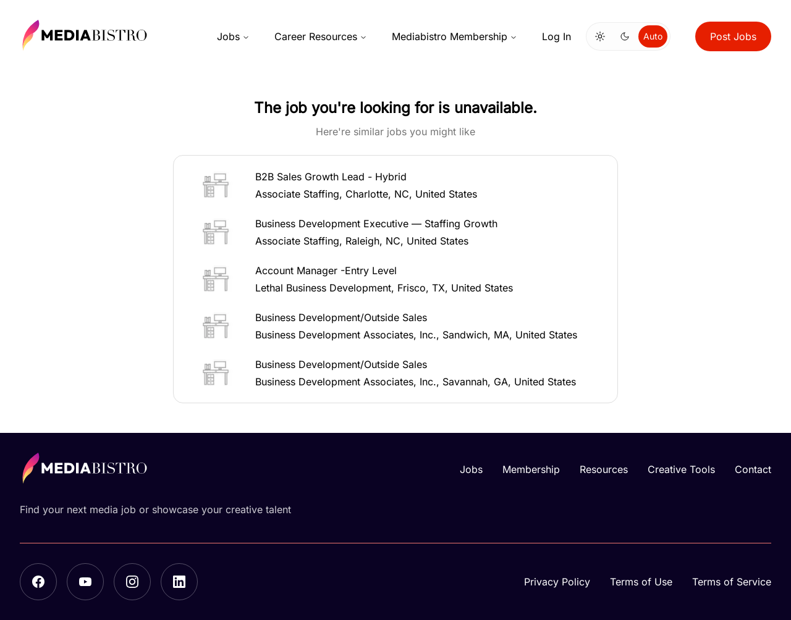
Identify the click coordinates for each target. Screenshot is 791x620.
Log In (556, 36)
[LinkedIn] (179, 581)
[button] (395, 185)
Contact (753, 469)
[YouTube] (85, 581)
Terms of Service (731, 582)
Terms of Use (641, 582)
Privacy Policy (557, 582)
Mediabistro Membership (454, 36)
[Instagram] (132, 581)
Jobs (233, 36)
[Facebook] (38, 581)
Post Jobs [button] (733, 36)
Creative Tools (681, 469)
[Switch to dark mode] (625, 36)
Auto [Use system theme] (652, 36)
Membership (531, 469)
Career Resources (320, 36)
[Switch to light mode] (600, 36)
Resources (604, 469)
